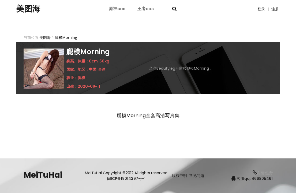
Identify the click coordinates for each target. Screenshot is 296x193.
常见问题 (196, 176)
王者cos (145, 9)
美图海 (28, 8)
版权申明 (179, 176)
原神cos (117, 9)
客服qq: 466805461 (252, 178)
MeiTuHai (43, 175)
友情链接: (263, 173)
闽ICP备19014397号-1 (126, 178)
